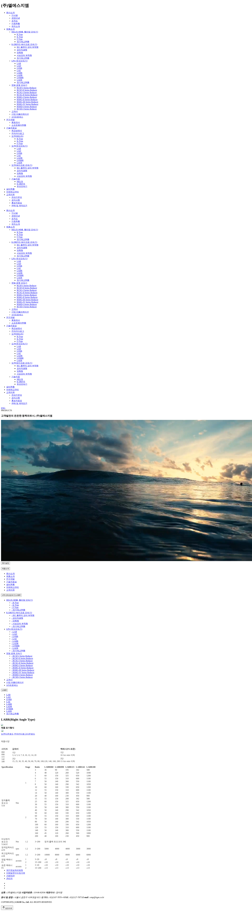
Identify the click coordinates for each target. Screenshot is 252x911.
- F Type (15, 607)
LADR (19, 75)
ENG (3, 408)
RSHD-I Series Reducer (27, 106)
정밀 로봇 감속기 (19, 85)
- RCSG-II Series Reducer (22, 663)
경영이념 (16, 18)
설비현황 (10, 189)
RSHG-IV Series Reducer (27, 104)
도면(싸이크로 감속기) (22, 165)
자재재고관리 (12, 192)
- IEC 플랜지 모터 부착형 (23, 615)
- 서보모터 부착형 (20, 623)
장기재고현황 (23, 42)
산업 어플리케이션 (20, 114)
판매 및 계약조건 (19, 205)
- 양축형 (15, 621)
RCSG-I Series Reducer (27, 92)
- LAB (14, 632)
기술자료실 (11, 128)
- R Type (15, 603)
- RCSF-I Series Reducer (22, 656)
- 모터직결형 (17, 618)
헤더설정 (5, 563)
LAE (19, 70)
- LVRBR (15, 646)
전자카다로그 (18, 133)
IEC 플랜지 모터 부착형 (27, 47)
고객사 (15, 111)
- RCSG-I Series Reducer (22, 661)
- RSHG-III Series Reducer (23, 670)
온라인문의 (17, 197)
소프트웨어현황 (19, 125)
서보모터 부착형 (24, 55)
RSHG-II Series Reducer (27, 99)
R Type (20, 34)
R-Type (20, 139)
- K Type (15, 605)
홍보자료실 (17, 203)
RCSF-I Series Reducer (26, 88)
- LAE (14, 639)
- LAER (15, 648)
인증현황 (16, 23)
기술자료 (16, 179)
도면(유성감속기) (20, 146)
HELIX (20, 181)
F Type (19, 39)
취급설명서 (17, 131)
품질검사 (16, 122)
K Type (20, 37)
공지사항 (16, 200)
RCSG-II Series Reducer (27, 95)
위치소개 (16, 26)
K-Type (20, 141)
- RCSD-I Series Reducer (22, 677)
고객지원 (10, 194)
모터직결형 (22, 50)
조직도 (15, 21)
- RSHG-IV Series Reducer (23, 672)
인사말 (15, 15)
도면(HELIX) (17, 136)
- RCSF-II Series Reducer (22, 658)
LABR (19, 73)
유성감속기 (22, 186)
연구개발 (10, 120)
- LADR (15, 643)
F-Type (20, 143)
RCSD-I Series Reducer (27, 109)
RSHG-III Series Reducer (27, 102)
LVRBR (20, 77)
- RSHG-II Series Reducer (22, 668)
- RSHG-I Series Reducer (22, 665)
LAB (19, 63)
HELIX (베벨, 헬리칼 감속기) (25, 32)
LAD (19, 66)
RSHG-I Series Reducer (27, 97)
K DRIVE (21, 184)
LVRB (19, 68)
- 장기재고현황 (18, 610)
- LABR (15, 641)
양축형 (20, 53)
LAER (19, 80)
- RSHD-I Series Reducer (22, 675)
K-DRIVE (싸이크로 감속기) (24, 44)
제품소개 (10, 29)
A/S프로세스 (17, 117)
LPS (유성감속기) (19, 61)
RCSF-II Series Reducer (27, 90)
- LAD (14, 634)
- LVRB (15, 636)
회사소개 (10, 13)
